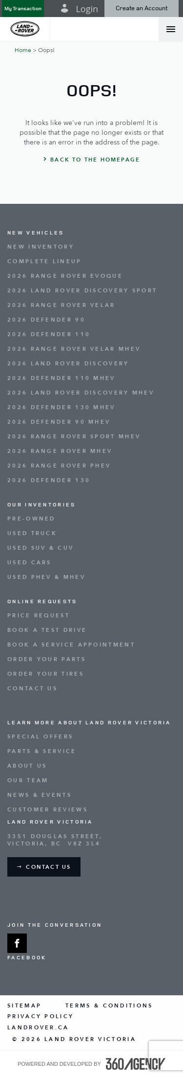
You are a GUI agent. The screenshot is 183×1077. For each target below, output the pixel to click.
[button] (23, 8)
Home (23, 50)
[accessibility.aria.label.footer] (135, 1064)
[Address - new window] (91, 840)
